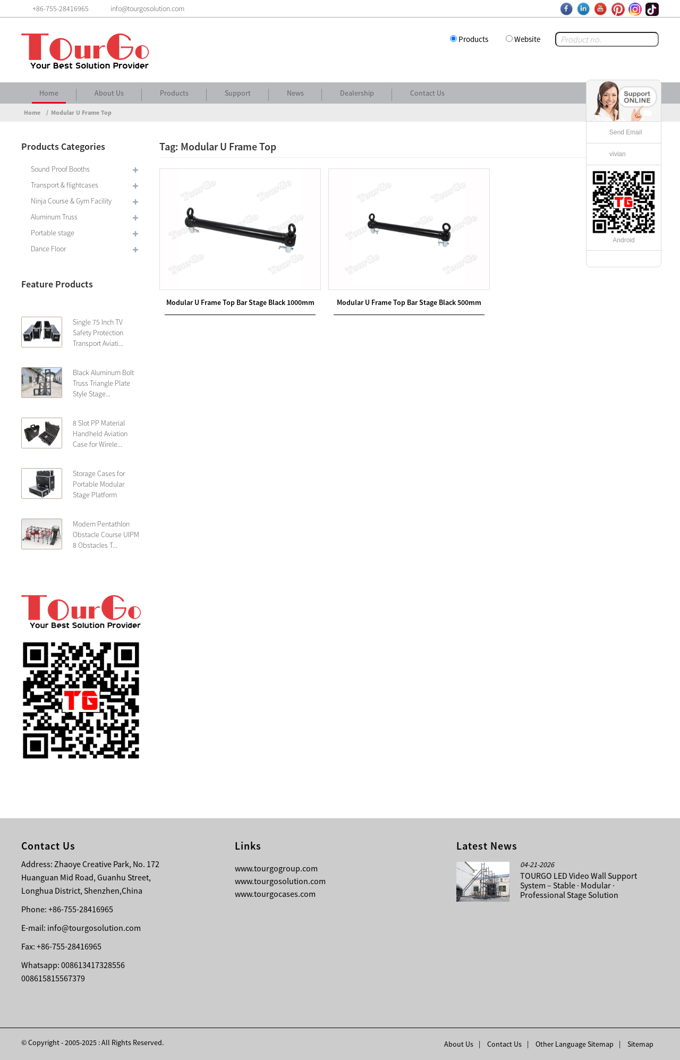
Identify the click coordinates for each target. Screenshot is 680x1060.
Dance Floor (48, 248)
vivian (617, 154)
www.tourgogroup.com (276, 868)
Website (527, 39)
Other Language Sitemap (575, 1044)
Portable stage (52, 233)
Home (48, 93)
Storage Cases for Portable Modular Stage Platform (99, 484)
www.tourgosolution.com (280, 881)
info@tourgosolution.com (94, 927)
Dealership (357, 93)
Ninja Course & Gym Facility (71, 201)
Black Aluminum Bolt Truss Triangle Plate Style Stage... (103, 383)
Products (473, 39)
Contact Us (427, 93)
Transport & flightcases (64, 185)
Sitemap (640, 1044)
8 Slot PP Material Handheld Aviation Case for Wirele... (100, 433)
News (295, 93)
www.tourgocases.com (275, 893)
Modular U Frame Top (81, 112)
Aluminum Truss (54, 217)
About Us (109, 93)
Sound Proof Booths (60, 169)
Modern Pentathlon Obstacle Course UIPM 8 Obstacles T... (106, 534)
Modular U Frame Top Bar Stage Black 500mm (409, 302)
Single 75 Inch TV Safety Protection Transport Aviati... (98, 332)
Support (238, 93)
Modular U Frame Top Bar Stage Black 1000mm (240, 302)
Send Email (625, 132)
